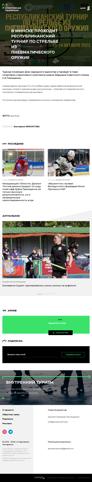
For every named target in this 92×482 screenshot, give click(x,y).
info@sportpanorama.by (58, 422)
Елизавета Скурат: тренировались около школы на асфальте (39, 285)
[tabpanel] (46, 256)
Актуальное (11, 216)
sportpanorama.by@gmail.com (61, 449)
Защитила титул (57, 323)
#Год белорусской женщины (14, 282)
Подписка (7, 419)
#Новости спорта (16, 180)
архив (9, 310)
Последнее (13, 144)
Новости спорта (18, 26)
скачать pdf (62, 333)
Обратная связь (11, 414)
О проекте (8, 410)
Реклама (7, 423)
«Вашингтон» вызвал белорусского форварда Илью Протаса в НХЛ (66, 186)
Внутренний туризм (30, 382)
